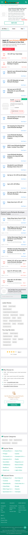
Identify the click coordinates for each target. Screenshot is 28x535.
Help (19, 512)
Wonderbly (5, 333)
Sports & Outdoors (6, 443)
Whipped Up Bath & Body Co (15, 320)
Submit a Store (21, 508)
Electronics (14, 443)
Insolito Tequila (12, 306)
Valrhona (22, 315)
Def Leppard (20, 323)
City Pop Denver (6, 318)
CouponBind (2, 531)
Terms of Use (4, 522)
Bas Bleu (14, 342)
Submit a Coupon (22, 510)
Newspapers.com (7, 345)
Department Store (18, 440)
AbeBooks (20, 339)
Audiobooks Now (7, 339)
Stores (2, 508)
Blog (2, 510)
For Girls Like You (7, 326)
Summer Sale (13, 511)
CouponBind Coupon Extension (11, 386)
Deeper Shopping (13, 333)
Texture (14, 339)
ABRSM (15, 336)
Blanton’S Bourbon (7, 309)
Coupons (3, 512)
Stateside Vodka (6, 323)
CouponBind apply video (12, 382)
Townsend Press (6, 342)
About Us (3, 518)
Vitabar (13, 318)
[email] (14, 296)
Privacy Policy (4, 520)
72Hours (5, 320)
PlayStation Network (7, 336)
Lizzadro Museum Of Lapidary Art (10, 312)
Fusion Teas (5, 315)
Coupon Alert (21, 506)
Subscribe (24, 296)
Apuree (19, 318)
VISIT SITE (14, 23)
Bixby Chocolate (14, 315)
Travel (10, 440)
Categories (3, 506)
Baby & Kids (4, 440)
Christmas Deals (13, 506)
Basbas (4, 306)
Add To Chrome (9, 49)
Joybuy (14, 323)
